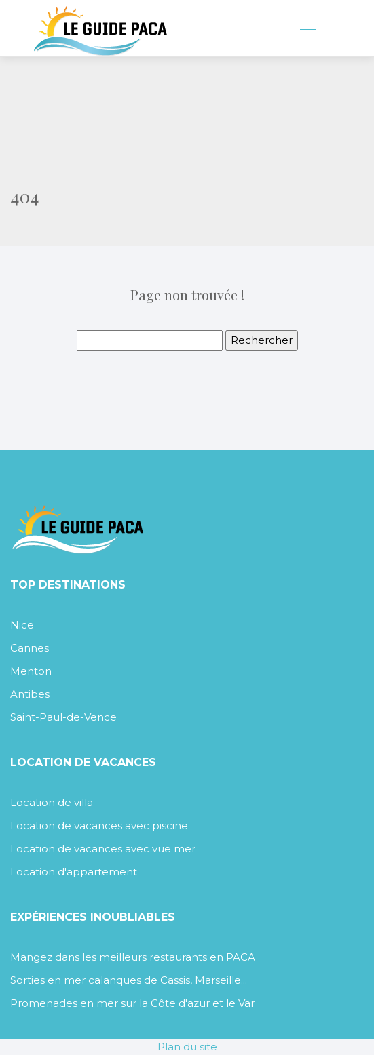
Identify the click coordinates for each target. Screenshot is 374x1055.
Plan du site (187, 1046)
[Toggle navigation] (307, 31)
